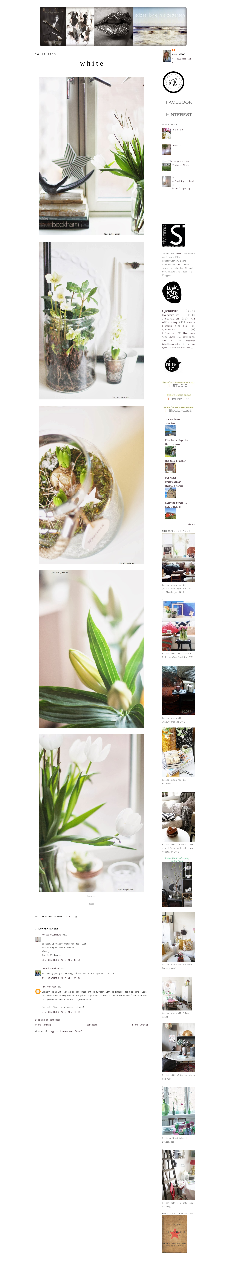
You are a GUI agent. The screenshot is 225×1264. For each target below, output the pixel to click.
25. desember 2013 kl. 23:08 (61, 978)
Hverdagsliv (170, 314)
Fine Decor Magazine (176, 440)
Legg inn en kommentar (47, 1019)
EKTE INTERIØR (173, 507)
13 (186, 268)
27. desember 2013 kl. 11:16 (61, 1012)
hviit (174, 348)
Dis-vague (170, 478)
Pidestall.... (178, 145)
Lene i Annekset (51, 968)
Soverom (186, 337)
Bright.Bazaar (173, 482)
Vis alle (191, 524)
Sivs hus (170, 423)
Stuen (172, 336)
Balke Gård (185, 348)
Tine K (167, 340)
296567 (179, 253)
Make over (189, 333)
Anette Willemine (51, 934)
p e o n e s (176, 129)
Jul (70, 916)
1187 (179, 264)
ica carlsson (172, 419)
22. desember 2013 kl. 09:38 (61, 960)
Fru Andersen (49, 986)
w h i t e (91, 63)
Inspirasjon (170, 318)
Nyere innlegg (43, 1024)
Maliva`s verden (174, 486)
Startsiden (92, 1024)
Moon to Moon (172, 444)
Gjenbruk (170, 311)
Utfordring (168, 333)
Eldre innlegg (140, 1024)
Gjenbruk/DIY (169, 329)
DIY (185, 326)
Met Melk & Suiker (175, 461)
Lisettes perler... (176, 502)
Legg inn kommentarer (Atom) (66, 1031)
